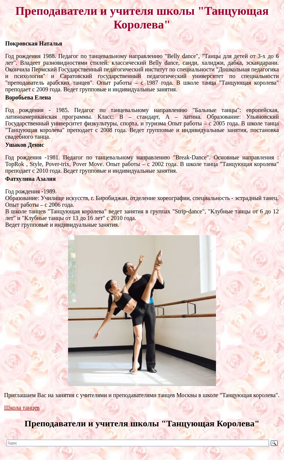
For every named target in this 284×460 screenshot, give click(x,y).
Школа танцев (22, 408)
